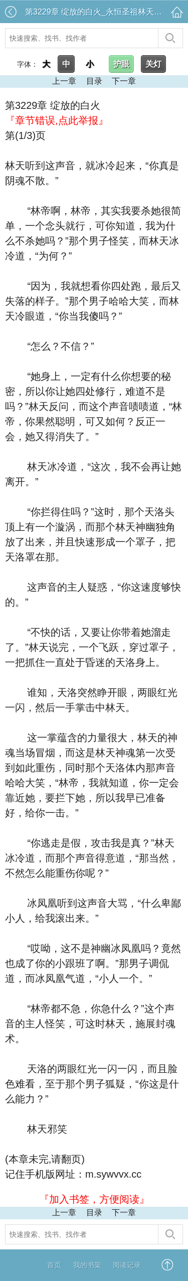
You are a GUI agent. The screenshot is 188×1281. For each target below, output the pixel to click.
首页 (54, 1265)
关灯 (153, 64)
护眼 (121, 64)
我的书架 (87, 1265)
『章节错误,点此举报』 (56, 120)
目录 (94, 81)
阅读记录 (127, 1265)
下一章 (124, 81)
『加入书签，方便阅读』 (94, 1199)
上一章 (64, 81)
